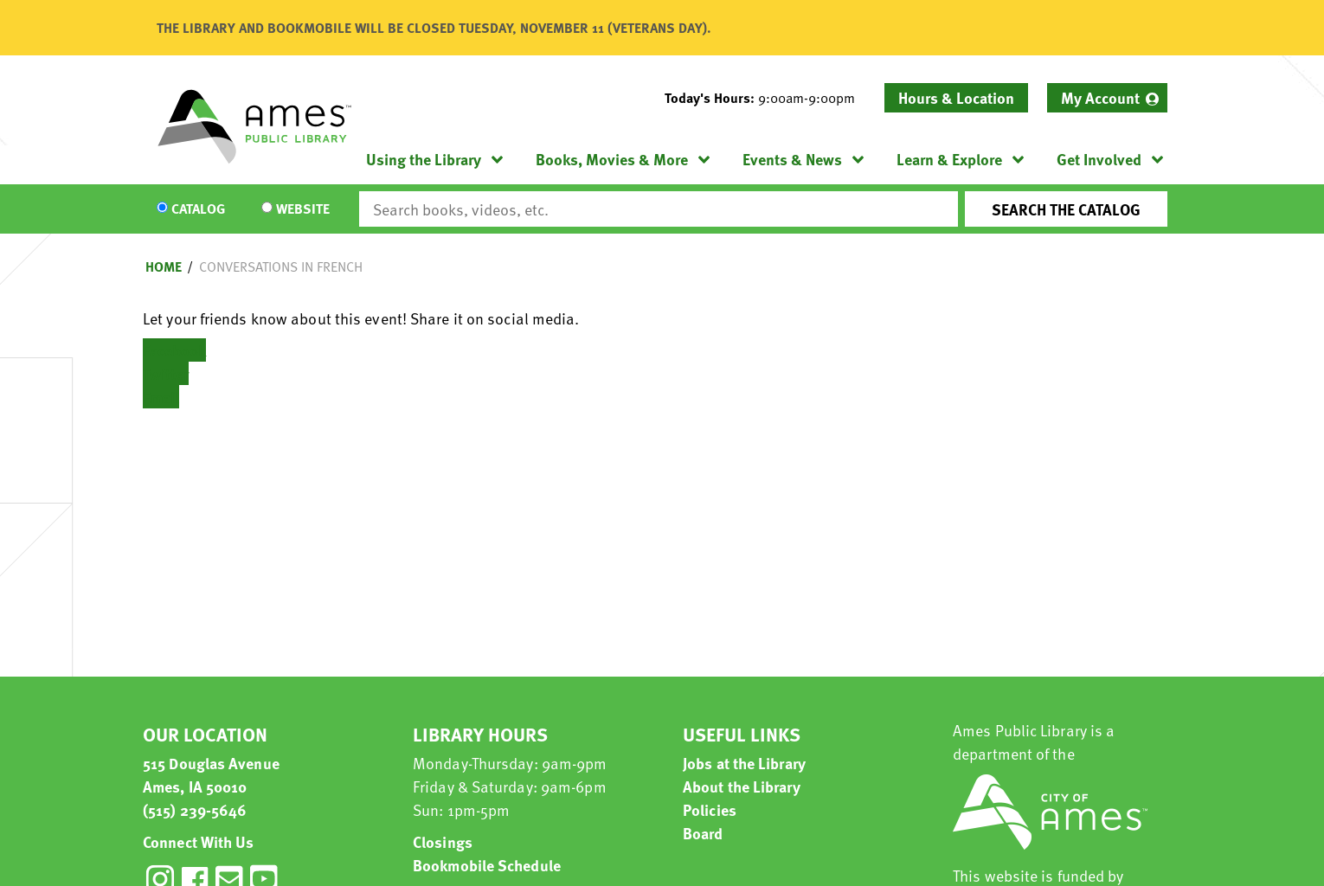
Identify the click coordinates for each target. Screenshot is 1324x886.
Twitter (166, 373)
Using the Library (423, 158)
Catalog (198, 209)
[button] (767, 97)
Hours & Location (956, 97)
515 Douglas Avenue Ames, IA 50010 (211, 774)
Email (161, 396)
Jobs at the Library (744, 762)
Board (703, 832)
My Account (1100, 97)
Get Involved (1099, 158)
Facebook (174, 350)
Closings (442, 841)
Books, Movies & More (612, 158)
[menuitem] (1107, 97)
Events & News (792, 158)
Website (303, 209)
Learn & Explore (949, 158)
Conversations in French (281, 266)
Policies (709, 809)
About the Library (741, 786)
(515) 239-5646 (195, 809)
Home (163, 266)
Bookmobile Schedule (487, 864)
